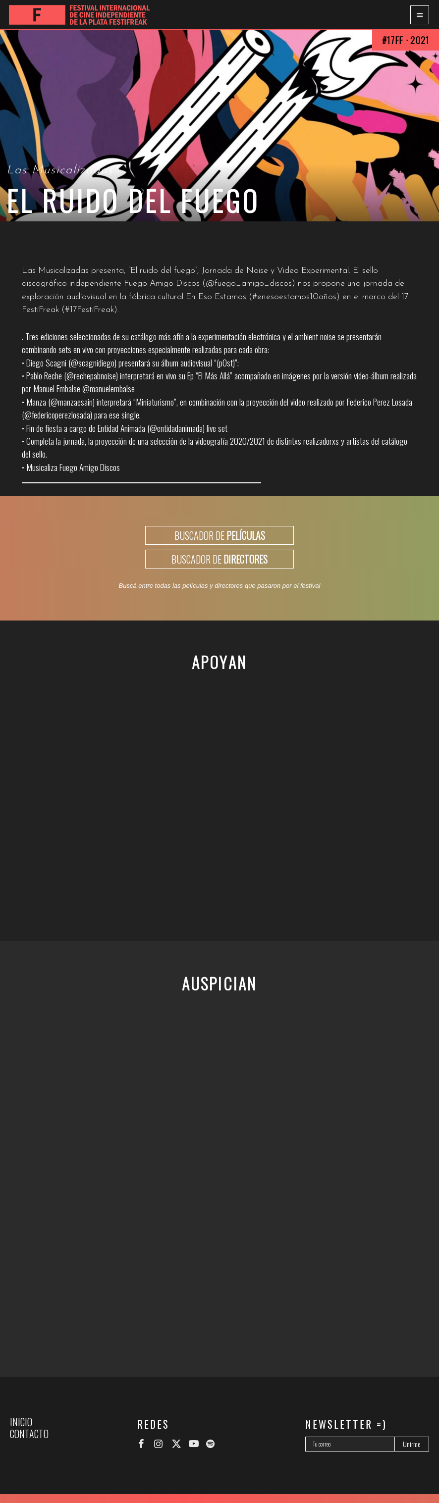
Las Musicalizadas (59, 170)
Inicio (21, 1421)
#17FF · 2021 (405, 40)
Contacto (29, 1433)
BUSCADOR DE (219, 535)
